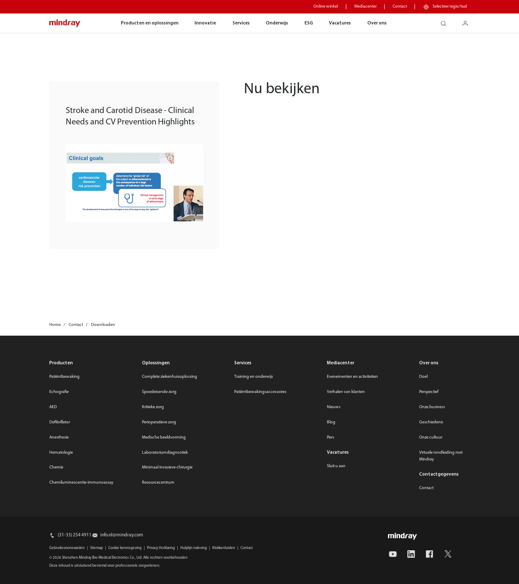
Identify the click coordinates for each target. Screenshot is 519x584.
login (468, 21)
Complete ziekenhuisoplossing (169, 376)
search (446, 21)
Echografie (59, 392)
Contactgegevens (439, 474)
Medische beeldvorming (164, 437)
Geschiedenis (431, 422)
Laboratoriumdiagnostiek (165, 452)
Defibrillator (59, 422)
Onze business (432, 407)
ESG (309, 23)
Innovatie (205, 23)
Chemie (56, 467)
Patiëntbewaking (64, 376)
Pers (330, 437)
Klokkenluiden (223, 548)
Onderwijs (277, 23)
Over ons (377, 23)
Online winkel (325, 6)
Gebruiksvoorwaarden (67, 548)
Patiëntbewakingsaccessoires (260, 392)
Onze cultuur (430, 437)
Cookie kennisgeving (125, 548)
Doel (423, 376)
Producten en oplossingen (150, 23)
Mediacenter (365, 6)
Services (241, 23)
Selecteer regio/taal (450, 6)
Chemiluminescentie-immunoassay (81, 482)
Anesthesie (59, 437)
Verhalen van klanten (346, 392)
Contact (400, 6)
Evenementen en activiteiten (352, 376)
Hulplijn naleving (193, 548)
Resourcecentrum (158, 482)
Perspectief (429, 392)
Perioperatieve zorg (159, 422)
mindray (64, 23)
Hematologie (61, 452)
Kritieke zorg (153, 407)
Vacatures (340, 23)
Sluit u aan (336, 466)
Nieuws (333, 407)
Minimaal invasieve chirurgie (167, 467)
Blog (331, 422)
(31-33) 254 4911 (74, 535)
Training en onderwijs (253, 376)
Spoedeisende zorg (159, 392)
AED (53, 407)
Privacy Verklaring (161, 548)
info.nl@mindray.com (121, 535)
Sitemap (96, 548)
